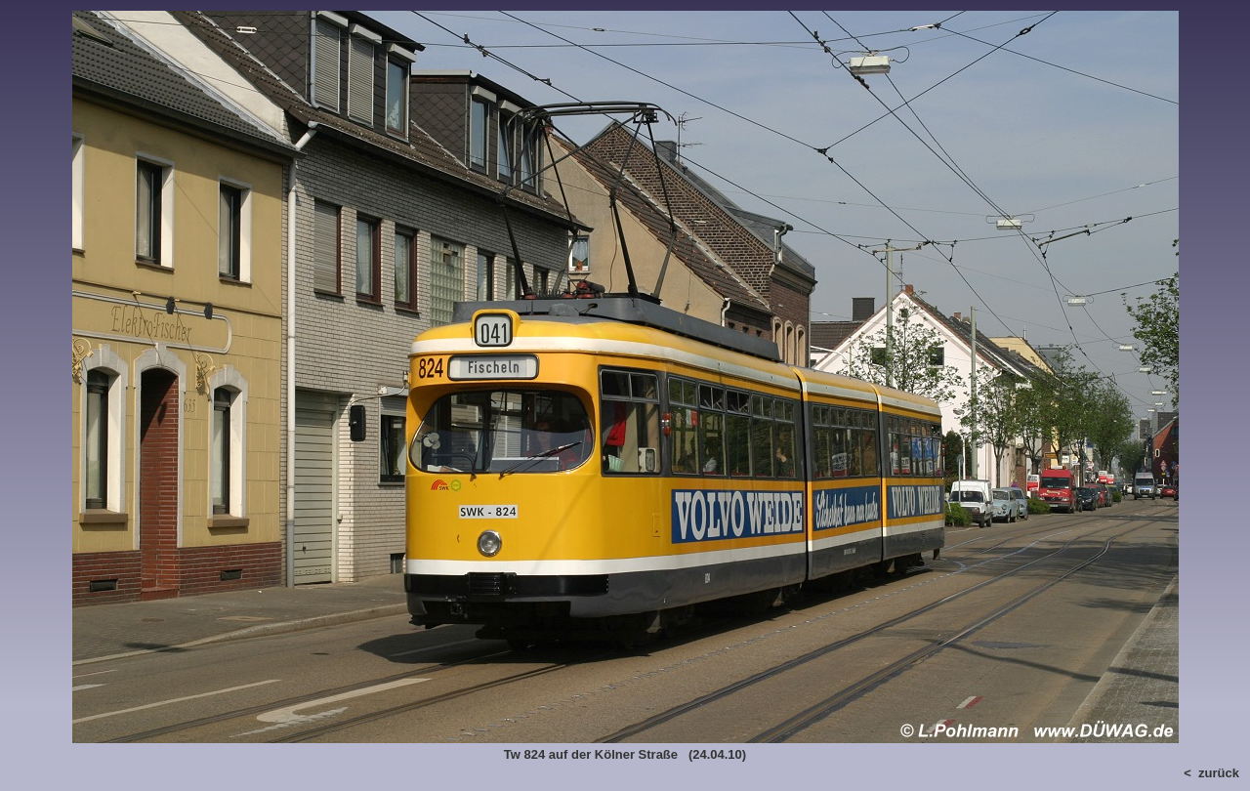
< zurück (1211, 773)
